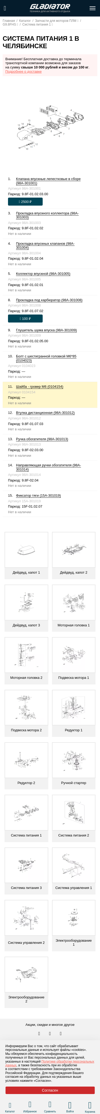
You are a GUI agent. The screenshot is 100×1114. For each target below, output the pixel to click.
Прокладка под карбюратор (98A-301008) (49, 300)
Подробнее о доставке (23, 72)
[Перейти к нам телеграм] (50, 1034)
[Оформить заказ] (25, 202)
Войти (70, 1111)
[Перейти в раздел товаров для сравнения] (50, 1105)
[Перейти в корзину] (90, 1105)
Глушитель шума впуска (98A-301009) (46, 330)
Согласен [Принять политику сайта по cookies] (50, 1090)
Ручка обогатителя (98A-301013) (42, 439)
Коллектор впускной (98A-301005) (43, 274)
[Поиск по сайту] (5, 8)
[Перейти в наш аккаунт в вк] (39, 1034)
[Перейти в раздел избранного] (30, 1105)
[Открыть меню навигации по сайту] (92, 8)
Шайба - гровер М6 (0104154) (39, 387)
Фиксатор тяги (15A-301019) (38, 495)
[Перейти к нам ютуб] (61, 1034)
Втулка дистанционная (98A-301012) (45, 413)
